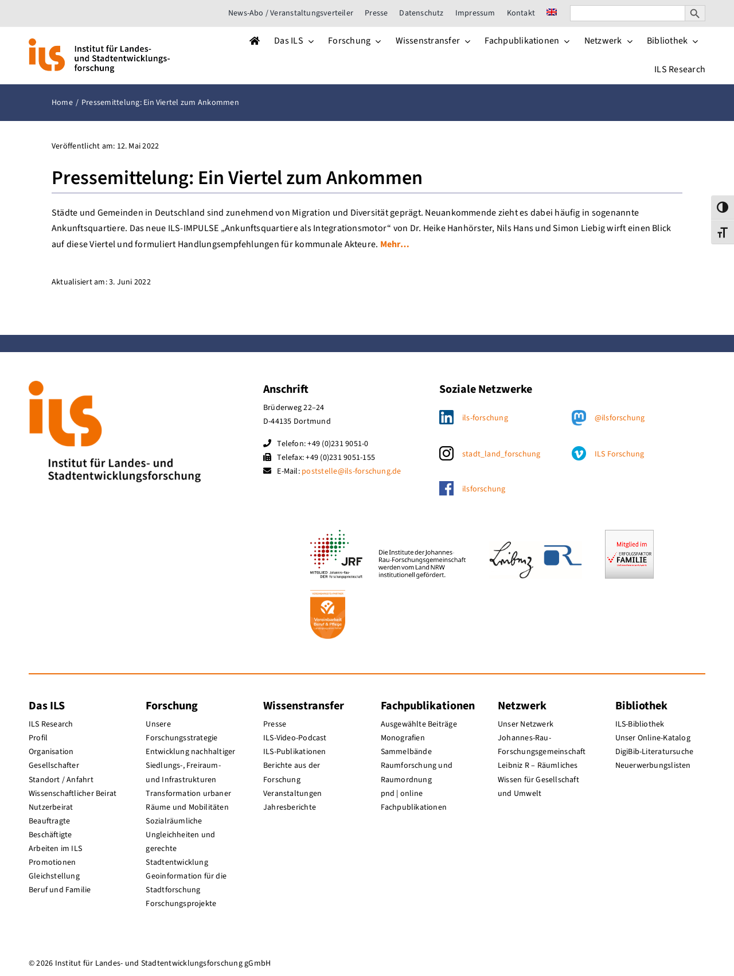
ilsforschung (484, 489)
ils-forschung (485, 418)
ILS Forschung (620, 454)
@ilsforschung (620, 418)
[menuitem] (551, 13)
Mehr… (394, 244)
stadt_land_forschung (501, 454)
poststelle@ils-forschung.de (351, 471)
